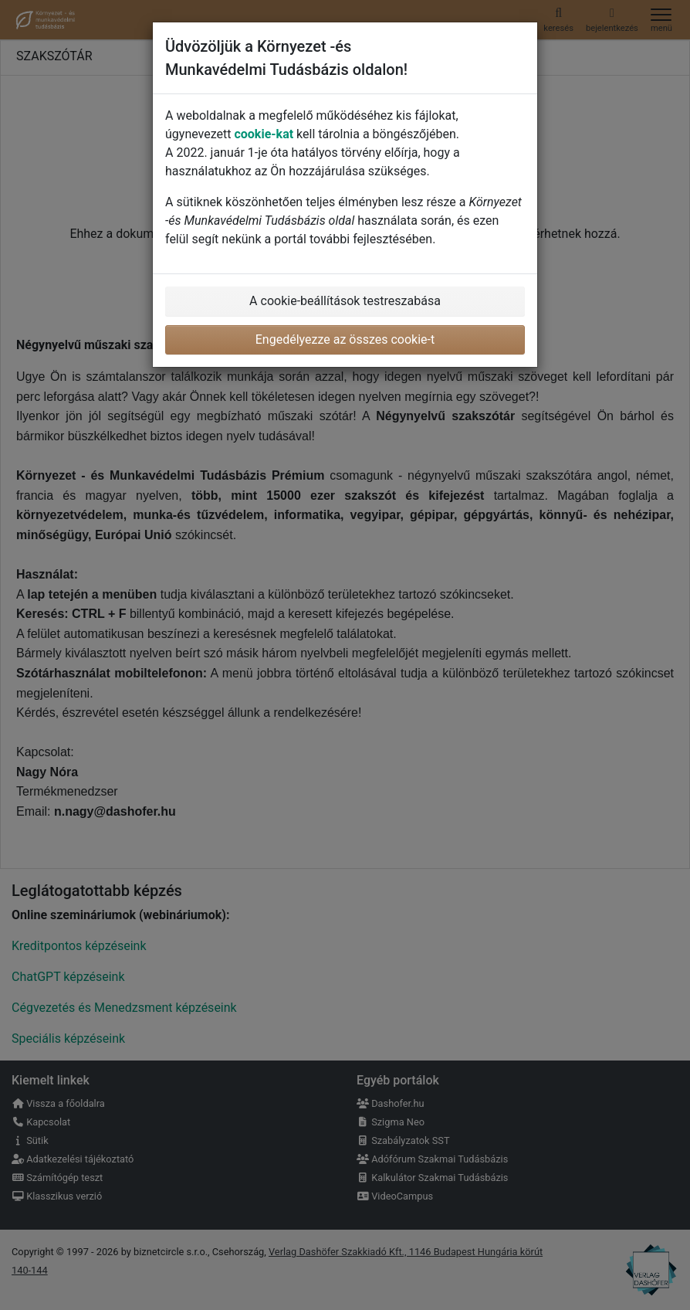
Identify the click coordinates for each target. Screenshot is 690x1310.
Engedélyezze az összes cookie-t (345, 339)
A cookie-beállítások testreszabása (345, 301)
